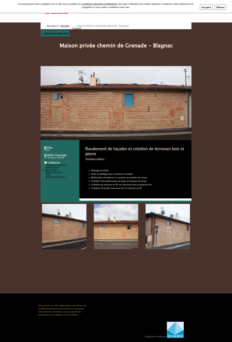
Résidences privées (55, 176)
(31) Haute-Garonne (55, 165)
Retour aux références (56, 33)
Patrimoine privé (53, 172)
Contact (76, 28)
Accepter (206, 7)
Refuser (220, 7)
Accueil (64, 26)
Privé (48, 174)
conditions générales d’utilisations (99, 3)
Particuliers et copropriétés (52, 168)
